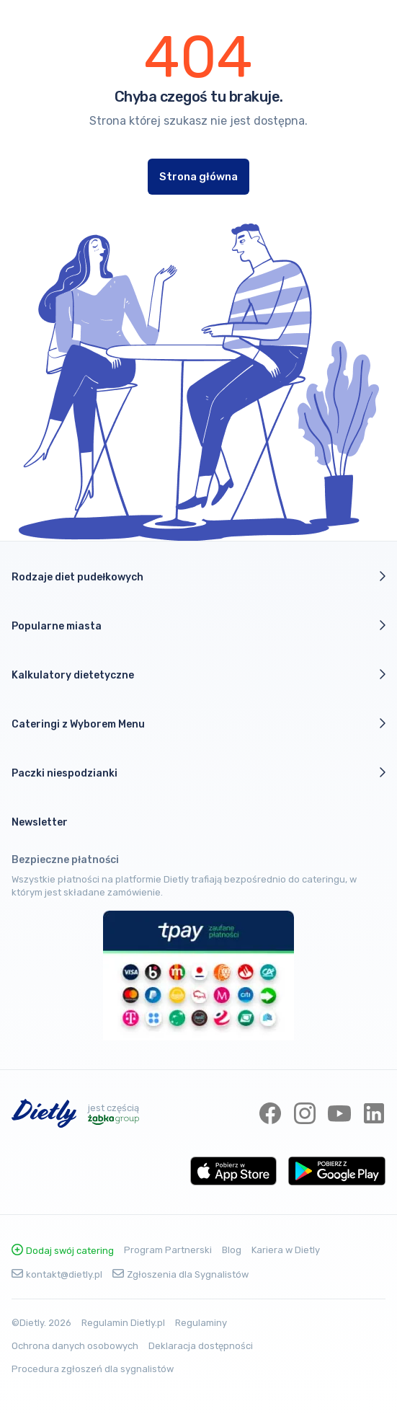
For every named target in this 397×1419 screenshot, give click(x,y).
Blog (231, 1250)
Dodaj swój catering (63, 1250)
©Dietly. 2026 (41, 1322)
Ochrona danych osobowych (75, 1345)
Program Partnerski (168, 1250)
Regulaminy (201, 1322)
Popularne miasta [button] (198, 625)
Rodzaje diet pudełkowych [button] (198, 576)
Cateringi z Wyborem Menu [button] (198, 723)
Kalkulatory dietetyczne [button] (198, 674)
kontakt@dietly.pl (57, 1274)
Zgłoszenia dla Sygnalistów (180, 1274)
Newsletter (40, 822)
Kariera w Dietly (285, 1250)
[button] (198, 822)
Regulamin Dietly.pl (123, 1322)
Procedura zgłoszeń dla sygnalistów (93, 1368)
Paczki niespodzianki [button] (198, 772)
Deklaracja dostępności (200, 1345)
